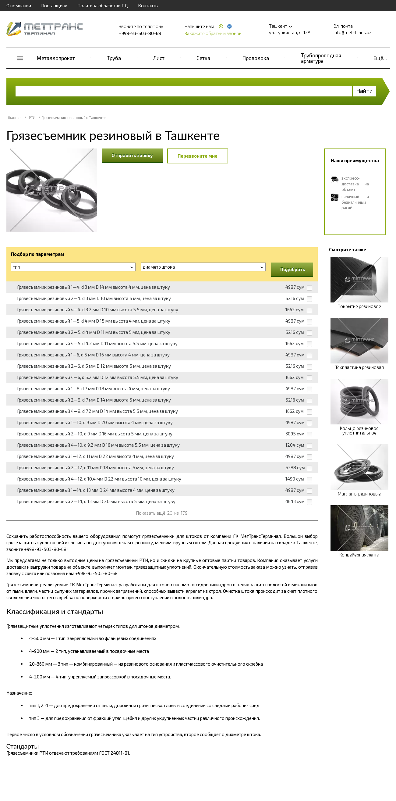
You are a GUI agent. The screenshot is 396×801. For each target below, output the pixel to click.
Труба (114, 58)
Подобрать (292, 269)
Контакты (148, 5)
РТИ (32, 118)
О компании (18, 5)
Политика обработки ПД (102, 5)
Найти (364, 90)
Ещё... (380, 58)
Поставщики (54, 5)
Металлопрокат (56, 58)
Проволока (255, 58)
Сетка (203, 58)
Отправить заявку (132, 155)
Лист (158, 58)
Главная (14, 118)
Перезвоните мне (197, 156)
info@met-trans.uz (353, 32)
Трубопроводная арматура (321, 57)
